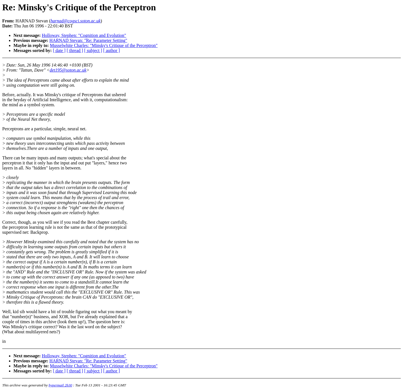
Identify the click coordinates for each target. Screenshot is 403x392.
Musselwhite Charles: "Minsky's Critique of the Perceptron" (104, 45)
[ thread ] (75, 50)
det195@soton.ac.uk (68, 70)
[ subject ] (93, 50)
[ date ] (59, 50)
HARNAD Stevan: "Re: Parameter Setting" (88, 40)
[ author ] (111, 50)
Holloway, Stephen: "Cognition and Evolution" (84, 35)
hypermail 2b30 (60, 385)
